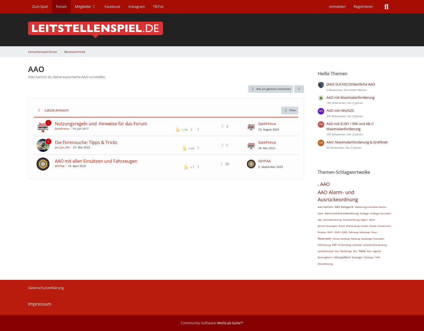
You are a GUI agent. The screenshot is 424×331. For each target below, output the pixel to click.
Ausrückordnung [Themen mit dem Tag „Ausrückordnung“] (351, 219)
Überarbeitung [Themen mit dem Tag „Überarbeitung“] (325, 263)
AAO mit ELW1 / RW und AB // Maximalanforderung (350, 126)
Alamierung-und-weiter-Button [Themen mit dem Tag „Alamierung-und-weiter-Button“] (370, 206)
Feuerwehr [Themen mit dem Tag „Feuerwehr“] (325, 238)
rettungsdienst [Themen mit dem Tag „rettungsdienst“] (342, 257)
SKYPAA (59, 166)
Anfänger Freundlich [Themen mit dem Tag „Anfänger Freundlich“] (380, 213)
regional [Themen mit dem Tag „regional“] (377, 251)
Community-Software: (212, 322)
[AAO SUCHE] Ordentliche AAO (350, 84)
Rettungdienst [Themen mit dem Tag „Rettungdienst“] (325, 257)
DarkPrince (62, 128)
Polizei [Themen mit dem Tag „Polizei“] (362, 251)
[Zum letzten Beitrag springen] (251, 126)
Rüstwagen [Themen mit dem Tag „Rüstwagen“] (357, 257)
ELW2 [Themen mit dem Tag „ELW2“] (344, 232)
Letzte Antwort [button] (57, 110)
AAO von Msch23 (340, 110)
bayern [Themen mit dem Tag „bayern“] (364, 219)
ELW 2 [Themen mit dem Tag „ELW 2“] (338, 232)
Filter (289, 110)
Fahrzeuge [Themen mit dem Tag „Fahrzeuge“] (364, 232)
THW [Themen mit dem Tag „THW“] (377, 257)
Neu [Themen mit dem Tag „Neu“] (355, 251)
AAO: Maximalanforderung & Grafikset (357, 142)
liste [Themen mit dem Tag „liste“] (337, 251)
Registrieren (363, 6)
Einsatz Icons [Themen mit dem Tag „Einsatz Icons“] (384, 225)
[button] (299, 89)
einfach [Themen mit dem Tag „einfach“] (364, 225)
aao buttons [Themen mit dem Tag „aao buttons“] (325, 207)
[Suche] (386, 7)
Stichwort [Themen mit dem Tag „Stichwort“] (369, 257)
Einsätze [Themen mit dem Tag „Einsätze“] (322, 232)
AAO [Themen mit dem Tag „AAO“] (325, 184)
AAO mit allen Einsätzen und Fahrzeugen (96, 161)
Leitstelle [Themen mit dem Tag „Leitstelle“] (357, 244)
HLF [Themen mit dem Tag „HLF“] (334, 245)
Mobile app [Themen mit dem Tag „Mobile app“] (346, 251)
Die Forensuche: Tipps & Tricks (86, 142)
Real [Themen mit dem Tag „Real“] (369, 251)
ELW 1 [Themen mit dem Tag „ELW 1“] (330, 232)
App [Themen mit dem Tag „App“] (320, 219)
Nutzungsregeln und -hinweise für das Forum (101, 124)
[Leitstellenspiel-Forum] (212, 30)
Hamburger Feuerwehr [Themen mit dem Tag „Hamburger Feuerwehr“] (372, 238)
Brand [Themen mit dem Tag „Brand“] (342, 225)
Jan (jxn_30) (62, 147)
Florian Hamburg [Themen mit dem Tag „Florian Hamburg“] (341, 238)
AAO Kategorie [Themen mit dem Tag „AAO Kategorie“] (344, 207)
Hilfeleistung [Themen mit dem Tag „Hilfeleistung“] (324, 244)
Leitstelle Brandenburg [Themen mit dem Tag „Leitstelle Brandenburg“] (374, 244)
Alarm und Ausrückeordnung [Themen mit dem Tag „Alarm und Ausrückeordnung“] (342, 213)
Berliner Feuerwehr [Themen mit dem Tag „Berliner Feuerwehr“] (327, 225)
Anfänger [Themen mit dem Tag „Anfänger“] (364, 213)
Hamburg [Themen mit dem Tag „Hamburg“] (355, 238)
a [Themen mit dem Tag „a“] (318, 184)
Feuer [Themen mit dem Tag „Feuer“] (374, 232)
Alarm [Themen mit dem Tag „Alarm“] (320, 213)
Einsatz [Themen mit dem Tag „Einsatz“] (373, 225)
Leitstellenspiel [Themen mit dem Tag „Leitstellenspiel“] (325, 251)
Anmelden (337, 6)
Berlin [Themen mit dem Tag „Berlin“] (372, 219)
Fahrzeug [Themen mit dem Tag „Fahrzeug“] (353, 232)
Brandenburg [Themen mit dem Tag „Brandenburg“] (352, 225)
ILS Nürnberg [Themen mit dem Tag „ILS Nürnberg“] (344, 244)
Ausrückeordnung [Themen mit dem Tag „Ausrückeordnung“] (332, 219)
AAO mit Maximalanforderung (350, 97)
